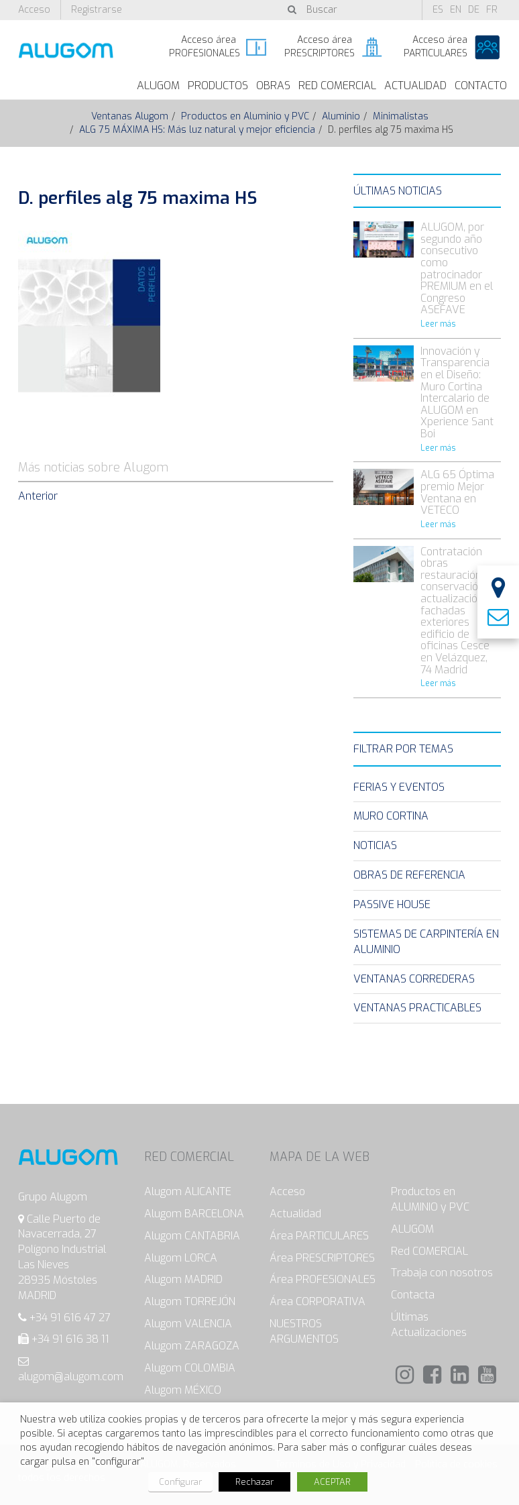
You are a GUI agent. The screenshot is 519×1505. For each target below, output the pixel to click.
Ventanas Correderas (414, 979)
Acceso (34, 9)
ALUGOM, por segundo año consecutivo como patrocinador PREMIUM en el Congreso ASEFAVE (456, 268)
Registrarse (96, 9)
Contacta (413, 1295)
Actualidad (415, 85)
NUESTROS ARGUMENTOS (304, 1331)
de (473, 9)
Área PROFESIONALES (323, 1279)
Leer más (438, 324)
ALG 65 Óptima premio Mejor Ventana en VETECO (457, 492)
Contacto (481, 85)
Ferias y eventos (399, 787)
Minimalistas (400, 116)
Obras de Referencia (409, 875)
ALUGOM (158, 85)
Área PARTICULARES (319, 1236)
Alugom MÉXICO (182, 1390)
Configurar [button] (180, 1482)
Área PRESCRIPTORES (322, 1258)
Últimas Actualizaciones (429, 1324)
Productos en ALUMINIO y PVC (430, 1199)
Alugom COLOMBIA (189, 1368)
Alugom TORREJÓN (189, 1301)
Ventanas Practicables (417, 1008)
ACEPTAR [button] (332, 1482)
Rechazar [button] (254, 1482)
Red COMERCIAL (429, 1251)
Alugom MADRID (183, 1279)
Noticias (375, 845)
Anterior (38, 496)
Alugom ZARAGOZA (191, 1346)
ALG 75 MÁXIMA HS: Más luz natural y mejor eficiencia (197, 129)
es (437, 9)
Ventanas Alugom (129, 116)
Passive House (391, 904)
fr (492, 9)
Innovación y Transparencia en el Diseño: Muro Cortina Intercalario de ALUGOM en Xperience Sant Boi (457, 392)
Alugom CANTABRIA (192, 1236)
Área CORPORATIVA (317, 1301)
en (455, 9)
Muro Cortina (390, 816)
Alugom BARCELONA (194, 1214)
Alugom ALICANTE (187, 1191)
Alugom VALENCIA (188, 1324)
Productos (218, 85)
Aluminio (341, 116)
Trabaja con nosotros (442, 1273)
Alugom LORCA (180, 1258)
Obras (273, 85)
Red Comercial (337, 85)
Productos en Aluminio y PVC (245, 116)
